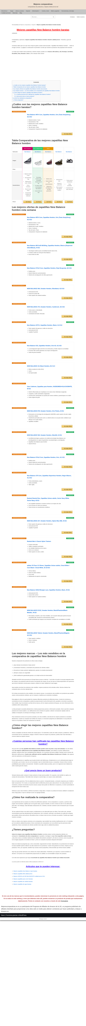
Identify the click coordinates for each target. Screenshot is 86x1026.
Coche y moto (55, 11)
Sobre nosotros (79, 18)
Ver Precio (28, 225)
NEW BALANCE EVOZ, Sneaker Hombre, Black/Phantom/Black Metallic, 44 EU (47, 635)
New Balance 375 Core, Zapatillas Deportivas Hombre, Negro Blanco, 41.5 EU (49, 501)
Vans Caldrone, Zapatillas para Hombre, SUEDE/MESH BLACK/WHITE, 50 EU (49, 412)
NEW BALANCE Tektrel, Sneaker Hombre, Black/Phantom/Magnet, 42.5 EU (48, 658)
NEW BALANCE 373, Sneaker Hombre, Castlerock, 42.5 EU (46, 331)
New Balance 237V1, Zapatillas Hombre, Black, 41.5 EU (44, 349)
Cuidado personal (26, 14)
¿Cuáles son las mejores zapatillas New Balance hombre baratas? (34, 101)
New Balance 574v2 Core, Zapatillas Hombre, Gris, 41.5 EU (46, 481)
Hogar (14, 11)
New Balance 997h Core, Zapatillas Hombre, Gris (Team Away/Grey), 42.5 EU (49, 140)
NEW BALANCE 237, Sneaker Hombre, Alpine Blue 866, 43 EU (47, 545)
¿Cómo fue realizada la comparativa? (25, 121)
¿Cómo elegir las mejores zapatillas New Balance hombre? (32, 113)
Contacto (69, 18)
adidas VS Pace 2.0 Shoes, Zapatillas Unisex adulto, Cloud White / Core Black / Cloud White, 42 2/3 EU (48, 591)
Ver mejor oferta (68, 158)
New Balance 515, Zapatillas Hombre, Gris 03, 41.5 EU (44, 369)
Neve (3, 1024)
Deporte (34, 11)
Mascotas (37, 14)
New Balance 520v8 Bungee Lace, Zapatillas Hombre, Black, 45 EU (48, 614)
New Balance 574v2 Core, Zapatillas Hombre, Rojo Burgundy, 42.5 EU (49, 292)
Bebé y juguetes (67, 11)
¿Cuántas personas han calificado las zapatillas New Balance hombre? (38, 116)
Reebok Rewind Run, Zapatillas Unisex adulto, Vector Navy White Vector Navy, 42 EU (48, 523)
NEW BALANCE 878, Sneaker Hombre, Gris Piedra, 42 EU (45, 435)
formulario (64, 1009)
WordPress (23, 1024)
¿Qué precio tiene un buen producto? (28, 118)
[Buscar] (41, 17)
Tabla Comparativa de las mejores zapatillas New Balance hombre (34, 104)
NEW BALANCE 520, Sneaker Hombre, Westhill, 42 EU (44, 459)
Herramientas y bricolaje (9, 14)
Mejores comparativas (25, 26)
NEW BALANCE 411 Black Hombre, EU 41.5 (41, 390)
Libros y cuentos (23, 11)
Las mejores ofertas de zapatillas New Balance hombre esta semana (35, 106)
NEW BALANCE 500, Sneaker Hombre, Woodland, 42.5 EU (45, 312)
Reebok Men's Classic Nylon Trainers (39, 565)
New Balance (27, 175)
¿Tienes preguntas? (20, 123)
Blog (43, 14)
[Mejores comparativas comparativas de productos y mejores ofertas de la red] (43, 5)
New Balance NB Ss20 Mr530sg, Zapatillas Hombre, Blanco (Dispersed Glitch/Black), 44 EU (49, 271)
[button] (9, 11)
